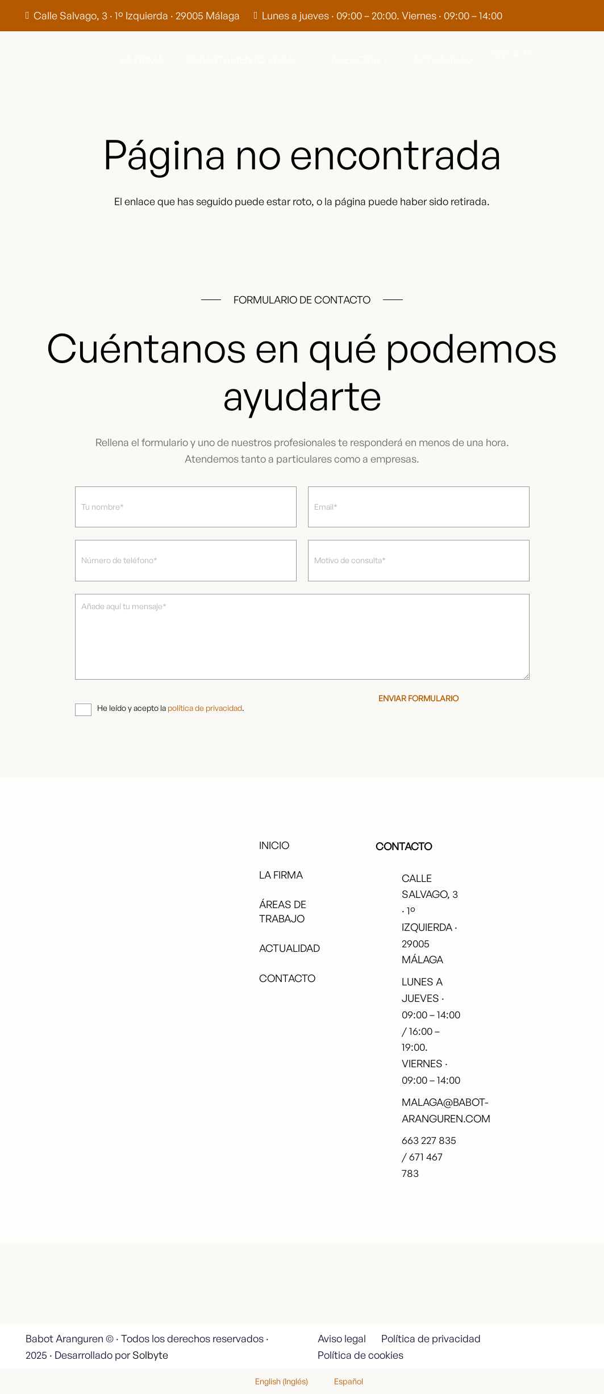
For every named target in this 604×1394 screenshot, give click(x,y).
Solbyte (150, 1355)
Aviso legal (342, 1338)
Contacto (287, 978)
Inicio (274, 845)
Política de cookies (360, 1355)
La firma (281, 874)
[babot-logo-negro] (69, 59)
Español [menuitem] (348, 1381)
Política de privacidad (431, 1338)
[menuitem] (274, 1381)
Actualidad (289, 948)
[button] (303, 59)
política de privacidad (205, 708)
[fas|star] (538, 1284)
